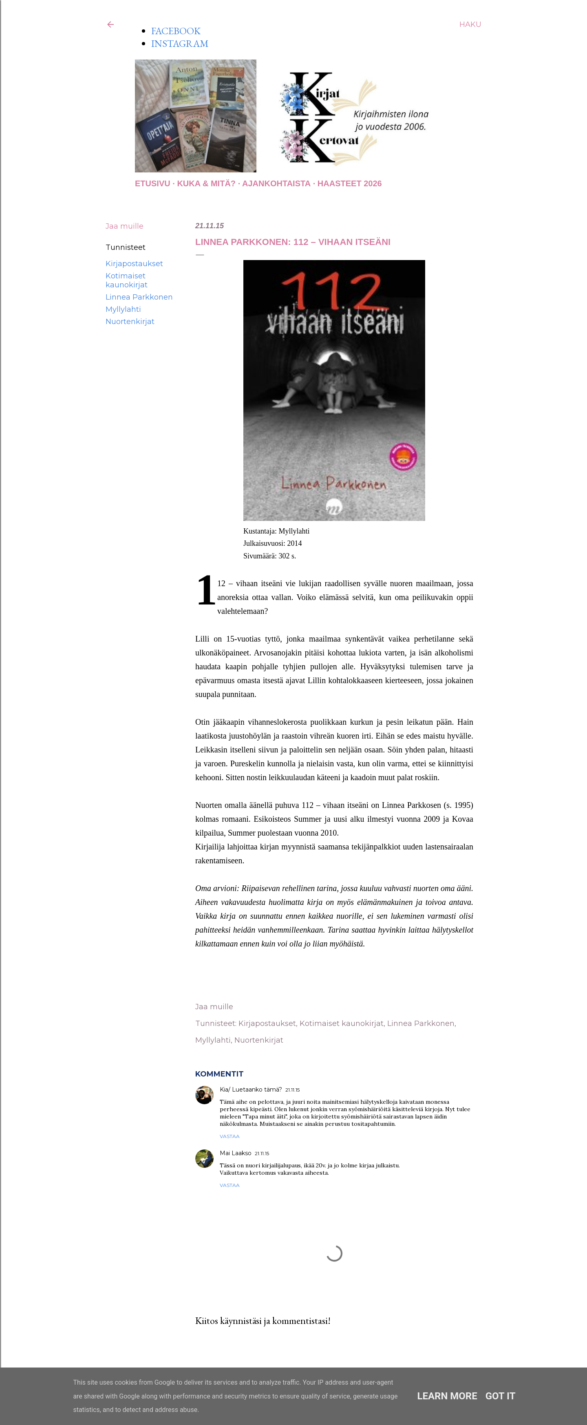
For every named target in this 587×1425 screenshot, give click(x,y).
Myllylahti (123, 309)
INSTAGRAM (180, 43)
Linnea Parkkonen (139, 297)
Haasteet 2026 (350, 183)
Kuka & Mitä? (206, 183)
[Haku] (470, 24)
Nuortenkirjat (130, 321)
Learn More (447, 1396)
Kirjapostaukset (134, 263)
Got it (500, 1396)
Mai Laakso (236, 1153)
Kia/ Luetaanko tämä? (251, 1089)
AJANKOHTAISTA (276, 183)
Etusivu (152, 183)
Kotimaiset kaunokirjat (127, 280)
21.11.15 (292, 1090)
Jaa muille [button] (124, 226)
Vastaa (230, 1136)
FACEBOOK (176, 30)
